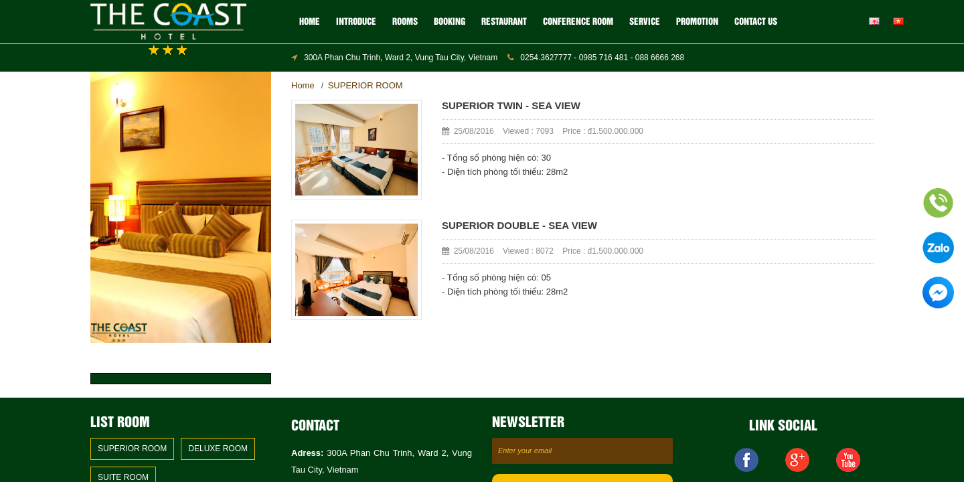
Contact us (755, 21)
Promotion (697, 21)
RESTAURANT (504, 21)
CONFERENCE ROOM (578, 21)
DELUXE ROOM (218, 448)
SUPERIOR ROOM (365, 85)
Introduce (356, 21)
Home (309, 21)
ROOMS (405, 21)
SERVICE (644, 21)
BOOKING (449, 21)
